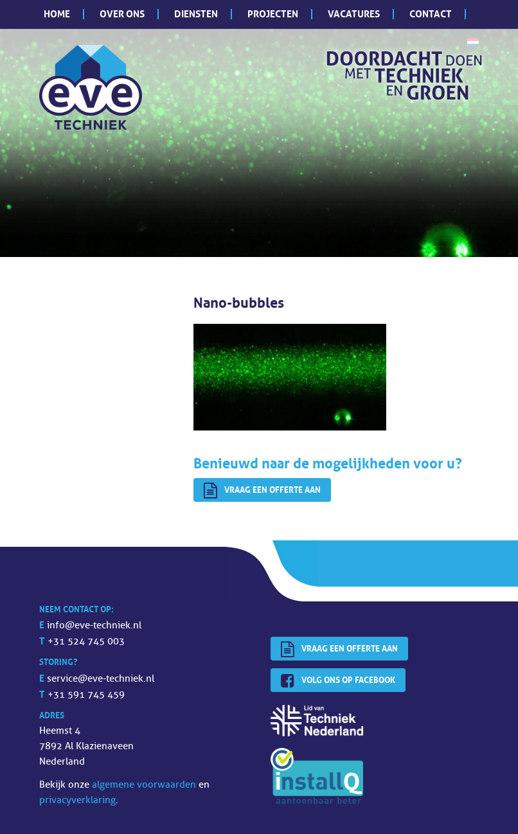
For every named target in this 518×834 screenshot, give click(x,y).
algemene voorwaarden (144, 785)
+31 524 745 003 (86, 641)
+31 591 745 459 (86, 695)
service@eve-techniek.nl (100, 679)
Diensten (196, 14)
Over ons (122, 14)
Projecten (272, 14)
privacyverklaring (77, 800)
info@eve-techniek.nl (94, 625)
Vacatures (354, 14)
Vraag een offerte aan (262, 491)
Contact (430, 14)
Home (57, 14)
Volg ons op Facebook (338, 681)
